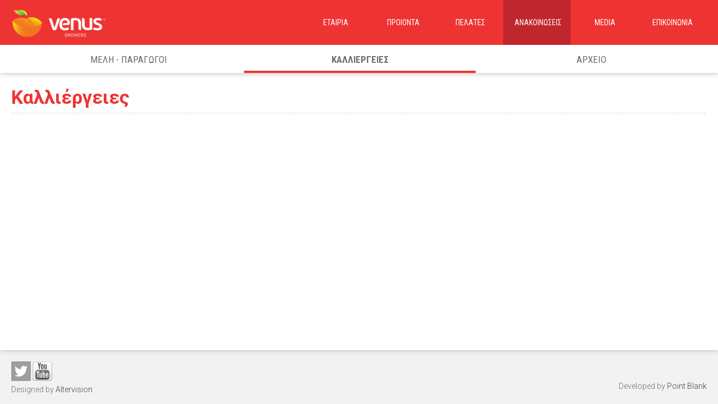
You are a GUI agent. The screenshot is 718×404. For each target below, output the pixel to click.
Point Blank (687, 386)
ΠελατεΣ (470, 22)
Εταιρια (335, 22)
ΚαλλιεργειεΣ (360, 59)
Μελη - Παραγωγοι (128, 59)
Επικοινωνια (672, 22)
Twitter (21, 371)
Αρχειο (591, 59)
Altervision (74, 389)
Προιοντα (403, 22)
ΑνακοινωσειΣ (537, 22)
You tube (42, 371)
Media (605, 22)
